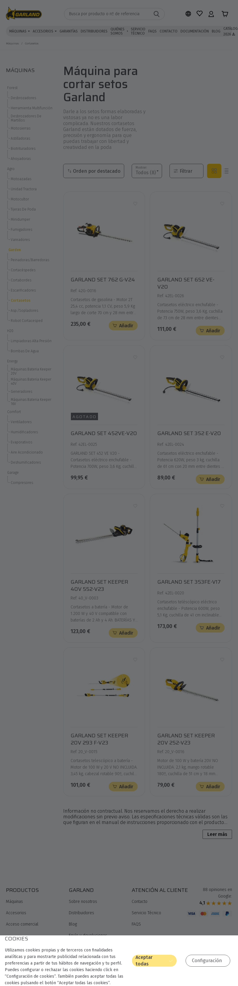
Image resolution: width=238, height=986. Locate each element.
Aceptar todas (162, 961)
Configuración (210, 961)
